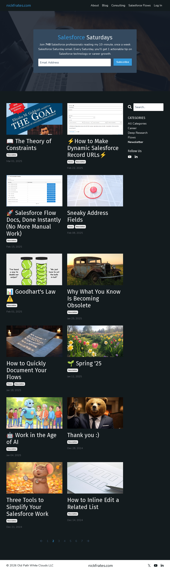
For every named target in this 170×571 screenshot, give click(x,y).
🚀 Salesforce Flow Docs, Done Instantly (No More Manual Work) (33, 223)
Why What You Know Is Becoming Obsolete (94, 298)
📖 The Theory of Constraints (28, 145)
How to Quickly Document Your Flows (26, 370)
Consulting (118, 5)
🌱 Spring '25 (84, 363)
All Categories (137, 123)
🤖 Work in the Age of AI (31, 439)
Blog (105, 5)
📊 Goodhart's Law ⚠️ (31, 295)
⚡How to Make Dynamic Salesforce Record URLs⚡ (93, 148)
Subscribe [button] (122, 62)
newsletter (11, 155)
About (95, 5)
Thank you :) (83, 435)
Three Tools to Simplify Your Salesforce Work (27, 507)
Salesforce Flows (139, 5)
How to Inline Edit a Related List (93, 503)
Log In (158, 5)
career (132, 128)
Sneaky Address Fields (87, 216)
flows (70, 162)
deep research (137, 133)
